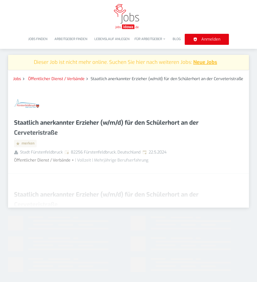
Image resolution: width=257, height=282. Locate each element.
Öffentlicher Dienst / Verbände (56, 78)
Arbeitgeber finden (70, 39)
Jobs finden (37, 39)
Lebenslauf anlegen (112, 39)
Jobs (17, 78)
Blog (177, 39)
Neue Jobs (205, 62)
